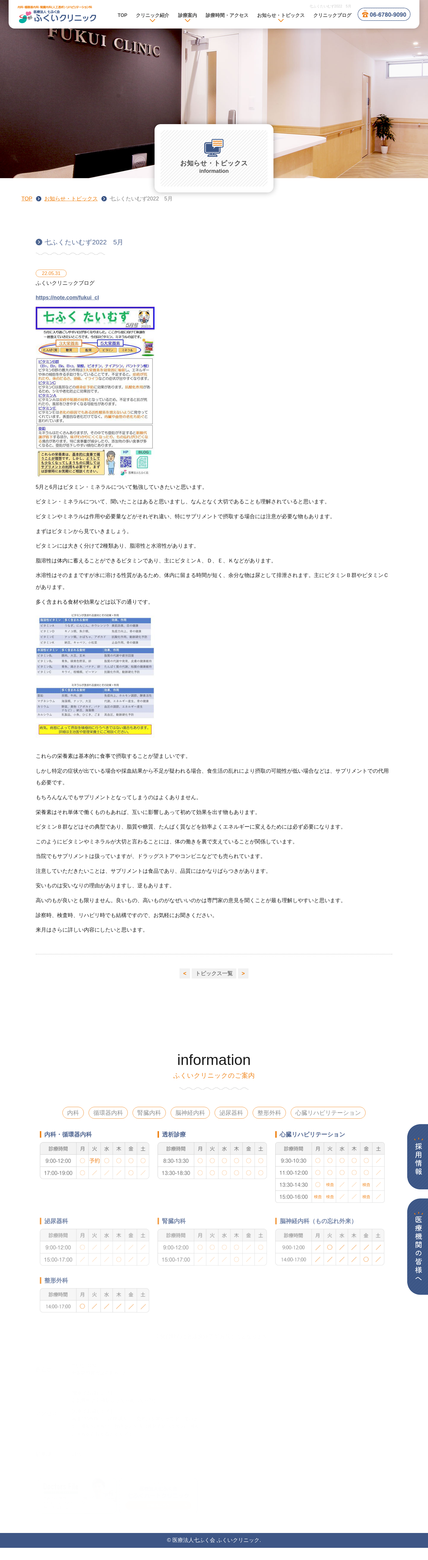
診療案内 (187, 15)
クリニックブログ (332, 15)
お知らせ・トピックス (71, 198)
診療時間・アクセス (227, 15)
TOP (122, 15)
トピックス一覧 (214, 973)
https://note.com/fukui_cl (67, 303)
